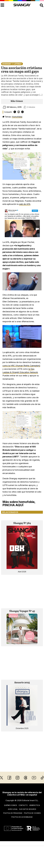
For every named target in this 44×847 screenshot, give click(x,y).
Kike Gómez (17, 101)
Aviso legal (13, 809)
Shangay (7, 64)
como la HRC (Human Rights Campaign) (21, 365)
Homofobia (17, 117)
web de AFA (24, 204)
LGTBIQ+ (18, 64)
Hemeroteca (34, 805)
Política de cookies (32, 813)
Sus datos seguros (27, 809)
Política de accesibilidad (22, 817)
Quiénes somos (10, 805)
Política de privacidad (12, 813)
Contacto (23, 805)
